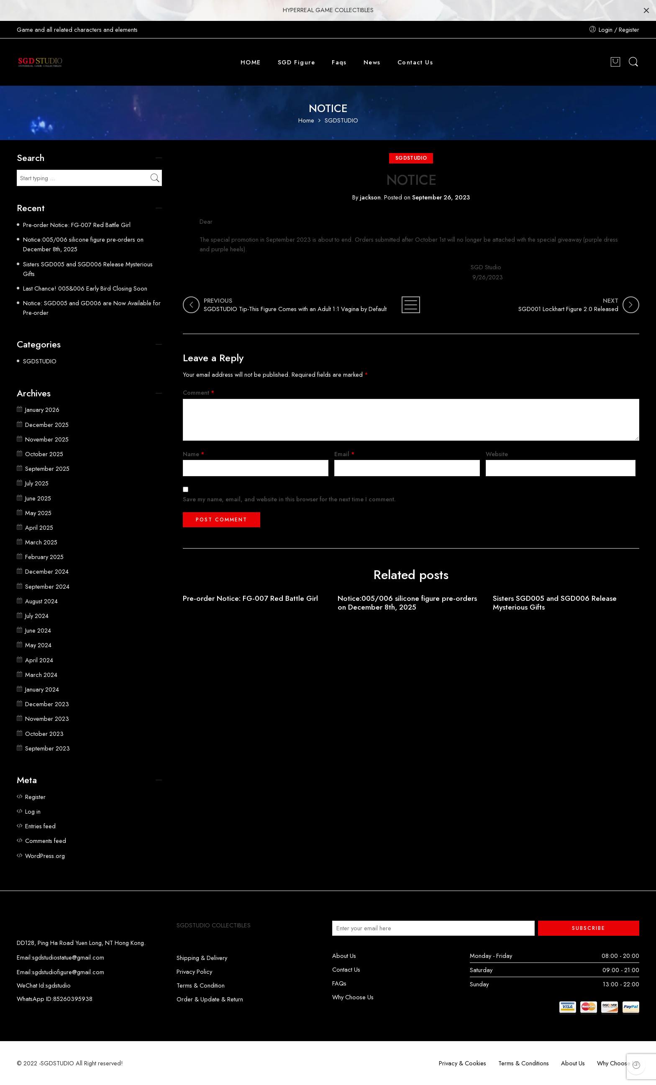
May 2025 (38, 512)
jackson (370, 197)
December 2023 (47, 704)
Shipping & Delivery (202, 957)
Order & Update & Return (210, 999)
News (372, 62)
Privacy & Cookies (462, 1063)
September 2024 (47, 586)
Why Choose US (618, 1063)
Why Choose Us (353, 997)
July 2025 (37, 483)
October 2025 (44, 453)
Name (194, 453)
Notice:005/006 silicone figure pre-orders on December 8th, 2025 (407, 603)
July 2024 (37, 615)
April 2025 (39, 527)
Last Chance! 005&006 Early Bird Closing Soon (85, 288)
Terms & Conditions (523, 1063)
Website (497, 453)
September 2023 (47, 748)
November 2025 (47, 439)
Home (306, 120)
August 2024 (41, 601)
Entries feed (40, 826)
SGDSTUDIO (341, 120)
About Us (344, 955)
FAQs (339, 983)
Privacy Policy (194, 971)
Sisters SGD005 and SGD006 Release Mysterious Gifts (555, 603)
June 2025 (38, 498)
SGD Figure (296, 62)
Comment (199, 392)
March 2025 (41, 542)
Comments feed (45, 840)
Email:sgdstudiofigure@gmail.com (60, 972)
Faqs (339, 62)
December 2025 (47, 424)
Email (344, 453)
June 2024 (38, 630)
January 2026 (42, 409)
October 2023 (44, 733)
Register (35, 796)
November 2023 (47, 718)
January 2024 (42, 689)
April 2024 (39, 660)
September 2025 (47, 468)
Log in (33, 811)
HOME (251, 62)
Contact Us (415, 62)
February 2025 (44, 556)
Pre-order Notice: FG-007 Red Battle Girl (250, 598)
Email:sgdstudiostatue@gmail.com (60, 957)
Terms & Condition (201, 985)
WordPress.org (45, 855)
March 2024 (41, 674)
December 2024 (47, 571)
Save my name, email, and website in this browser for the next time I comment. (289, 499)
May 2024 (38, 645)
